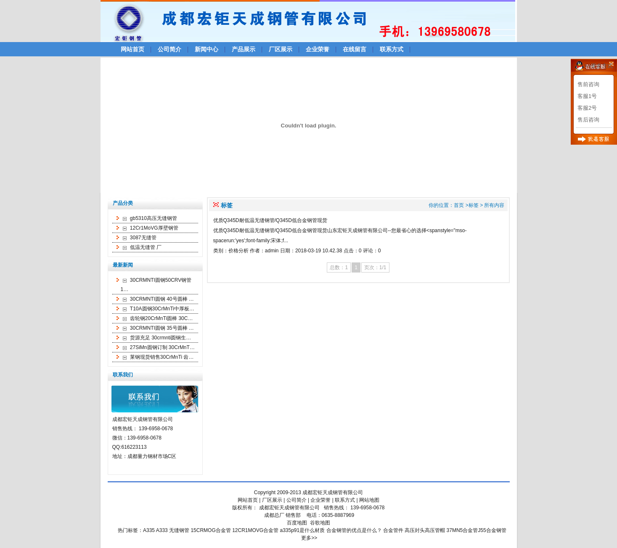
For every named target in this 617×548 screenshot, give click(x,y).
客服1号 (587, 96)
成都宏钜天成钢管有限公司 (332, 492)
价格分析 (238, 251)
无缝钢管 (179, 530)
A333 (162, 530)
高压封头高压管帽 (425, 530)
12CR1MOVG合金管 (255, 530)
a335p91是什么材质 (302, 530)
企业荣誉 (317, 49)
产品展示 (243, 49)
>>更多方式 (599, 66)
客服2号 (587, 108)
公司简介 (169, 49)
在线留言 (354, 49)
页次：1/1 (375, 267)
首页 (459, 205)
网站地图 (369, 500)
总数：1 (339, 267)
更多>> (309, 538)
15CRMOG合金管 (210, 530)
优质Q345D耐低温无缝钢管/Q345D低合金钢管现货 (270, 220)
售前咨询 (588, 84)
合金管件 (393, 530)
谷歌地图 (320, 523)
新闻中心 (206, 49)
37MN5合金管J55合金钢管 (476, 530)
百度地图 (297, 523)
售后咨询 (588, 119)
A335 (149, 530)
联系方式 (391, 49)
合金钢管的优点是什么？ (354, 530)
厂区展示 (280, 49)
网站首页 (132, 49)
